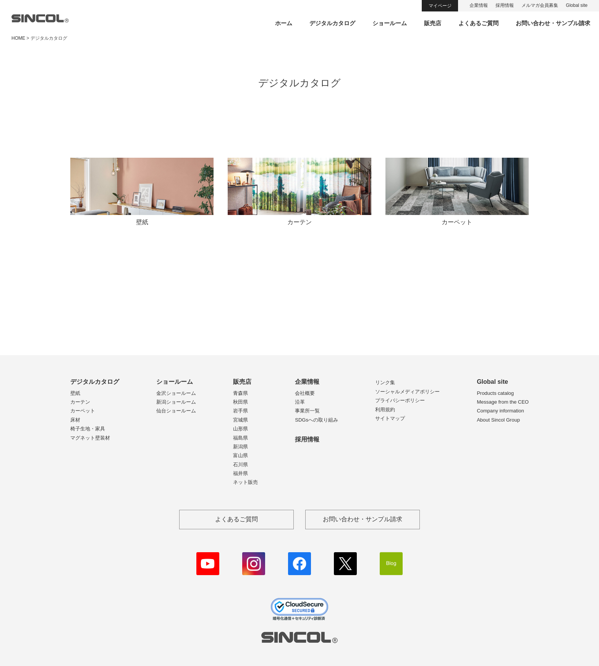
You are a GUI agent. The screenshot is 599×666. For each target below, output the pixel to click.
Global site (577, 5)
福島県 (240, 438)
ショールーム (389, 23)
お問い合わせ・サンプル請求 (553, 23)
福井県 (240, 473)
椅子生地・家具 (87, 429)
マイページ (440, 5)
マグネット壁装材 (90, 438)
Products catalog (495, 393)
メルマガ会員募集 (539, 5)
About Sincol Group (498, 420)
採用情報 (504, 5)
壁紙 (75, 393)
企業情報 (478, 5)
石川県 (240, 464)
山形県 (240, 429)
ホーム (283, 23)
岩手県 (240, 411)
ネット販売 (245, 482)
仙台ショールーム (176, 411)
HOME (18, 38)
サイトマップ (390, 418)
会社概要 (305, 393)
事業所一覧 (307, 411)
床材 (75, 420)
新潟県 (240, 446)
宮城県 (240, 420)
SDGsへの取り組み (316, 420)
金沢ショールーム (176, 393)
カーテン (80, 402)
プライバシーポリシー (400, 400)
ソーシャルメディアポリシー (407, 391)
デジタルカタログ (332, 23)
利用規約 (385, 409)
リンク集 (385, 382)
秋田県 (240, 402)
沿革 (300, 402)
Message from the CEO (503, 402)
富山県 (240, 455)
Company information (500, 411)
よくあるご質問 (478, 23)
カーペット (82, 411)
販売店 (432, 23)
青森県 (240, 393)
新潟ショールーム (176, 402)
